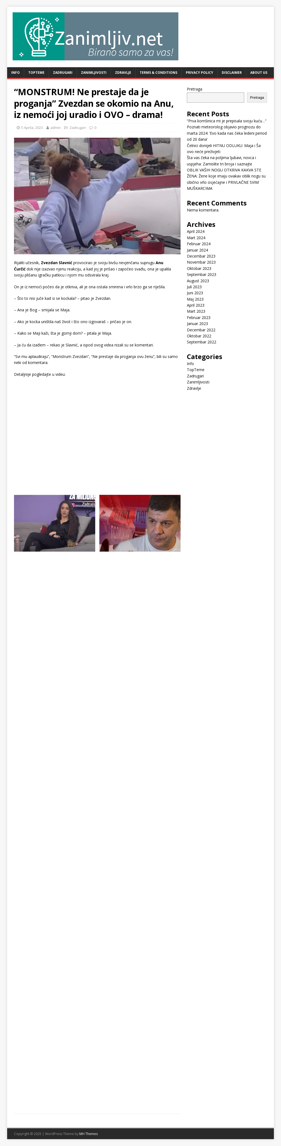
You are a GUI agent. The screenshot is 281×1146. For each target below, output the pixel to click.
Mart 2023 (196, 311)
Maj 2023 (195, 299)
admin (55, 127)
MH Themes (88, 1133)
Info (15, 72)
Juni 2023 (195, 292)
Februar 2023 (198, 317)
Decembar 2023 (201, 256)
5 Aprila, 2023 (32, 127)
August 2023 (198, 280)
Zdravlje (123, 72)
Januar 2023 (197, 323)
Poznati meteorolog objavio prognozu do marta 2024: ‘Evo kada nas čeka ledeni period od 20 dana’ (227, 133)
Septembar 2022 (201, 342)
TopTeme (36, 72)
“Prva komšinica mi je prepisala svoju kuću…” (226, 120)
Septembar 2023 (201, 274)
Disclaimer (232, 72)
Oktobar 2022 (199, 335)
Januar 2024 (197, 250)
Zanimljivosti (93, 72)
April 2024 (195, 231)
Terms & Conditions (158, 72)
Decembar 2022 (201, 329)
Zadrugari (62, 72)
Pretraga (194, 89)
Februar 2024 (198, 243)
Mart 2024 (196, 237)
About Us (258, 72)
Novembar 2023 (201, 262)
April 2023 (195, 305)
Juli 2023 (194, 286)
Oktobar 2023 (199, 268)
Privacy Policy (199, 72)
